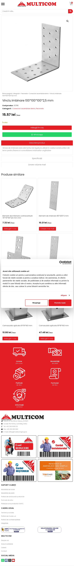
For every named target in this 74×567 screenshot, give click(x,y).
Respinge (36, 303)
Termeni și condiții (7, 513)
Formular (55, 383)
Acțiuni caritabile (7, 544)
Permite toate (60, 303)
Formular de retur (7, 500)
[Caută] (34, 11)
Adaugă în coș (37, 127)
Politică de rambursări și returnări (12, 497)
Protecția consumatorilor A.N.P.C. (12, 504)
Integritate (4, 523)
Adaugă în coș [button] (10, 229)
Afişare (64, 295)
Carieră (3, 547)
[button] (67, 21)
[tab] (37, 142)
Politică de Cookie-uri (8, 516)
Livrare (19, 361)
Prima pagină (7, 94)
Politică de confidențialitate (10, 520)
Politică (19, 383)
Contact (4, 551)
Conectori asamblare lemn (39, 94)
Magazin (17, 94)
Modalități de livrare (8, 489)
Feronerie (24, 94)
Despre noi (5, 540)
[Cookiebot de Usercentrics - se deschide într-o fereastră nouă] (61, 262)
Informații (19, 405)
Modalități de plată (7, 493)
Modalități (54, 361)
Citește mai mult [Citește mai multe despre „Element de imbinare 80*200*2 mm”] (47, 229)
